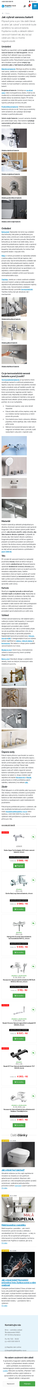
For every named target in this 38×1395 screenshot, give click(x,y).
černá (4, 638)
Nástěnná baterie (8, 69)
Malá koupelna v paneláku (14, 1225)
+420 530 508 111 (12, 1341)
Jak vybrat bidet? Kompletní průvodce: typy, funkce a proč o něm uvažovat (19, 1282)
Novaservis (20, 777)
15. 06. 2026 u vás (19, 977)
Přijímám (27, 1384)
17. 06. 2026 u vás (19, 1020)
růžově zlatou (27, 641)
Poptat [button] (19, 865)
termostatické (27, 289)
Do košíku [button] (19, 909)
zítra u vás (19, 891)
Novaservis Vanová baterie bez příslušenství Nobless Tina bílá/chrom (19, 1110)
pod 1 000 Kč (7, 552)
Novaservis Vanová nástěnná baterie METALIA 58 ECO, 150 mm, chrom (19, 981)
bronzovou (6, 643)
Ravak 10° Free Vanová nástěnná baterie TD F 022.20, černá (19, 1067)
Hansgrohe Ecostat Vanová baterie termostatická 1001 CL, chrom (19, 938)
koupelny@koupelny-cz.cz (16, 811)
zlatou (18, 641)
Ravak (29, 777)
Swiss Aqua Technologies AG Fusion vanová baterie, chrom (19, 851)
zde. (26, 782)
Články (7, 13)
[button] (24, 6)
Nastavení (10, 1384)
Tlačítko (5, 279)
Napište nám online (13, 1347)
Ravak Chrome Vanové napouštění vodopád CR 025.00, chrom (19, 1024)
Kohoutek (5, 232)
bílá (9, 638)
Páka (3, 256)
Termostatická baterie (10, 380)
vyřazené (19, 846)
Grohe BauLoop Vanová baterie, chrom (19, 893)
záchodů (18, 1186)
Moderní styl (7, 650)
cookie (5, 1371)
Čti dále (4, 1188)
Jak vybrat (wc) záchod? (13, 1170)
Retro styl (5, 659)
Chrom (31, 636)
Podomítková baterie (10, 107)
